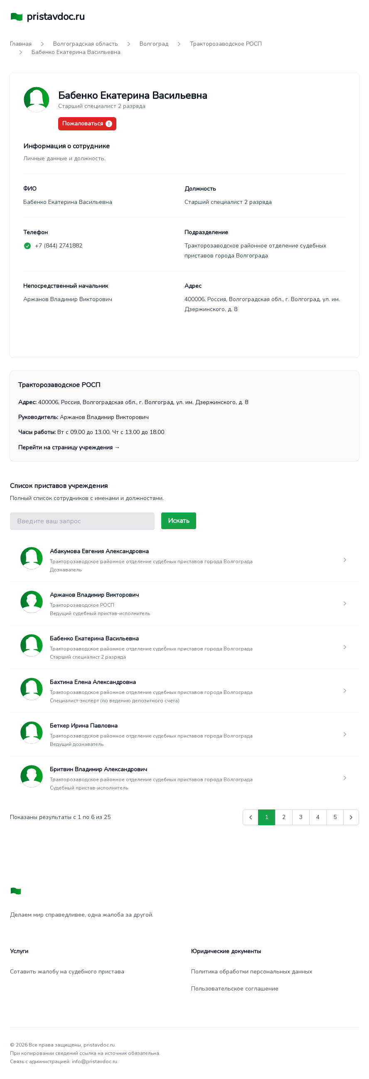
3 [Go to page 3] (301, 817)
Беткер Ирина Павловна (84, 726)
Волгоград (154, 44)
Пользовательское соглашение (234, 989)
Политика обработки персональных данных (251, 972)
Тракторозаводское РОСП (226, 44)
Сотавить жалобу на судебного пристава (67, 972)
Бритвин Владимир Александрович (98, 769)
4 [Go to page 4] (318, 817)
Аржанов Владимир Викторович (94, 595)
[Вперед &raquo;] (351, 817)
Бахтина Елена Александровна (93, 682)
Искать (178, 520)
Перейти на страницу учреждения (69, 447)
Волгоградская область (85, 44)
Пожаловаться (87, 124)
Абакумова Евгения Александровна (99, 551)
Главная (21, 44)
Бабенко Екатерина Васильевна (94, 638)
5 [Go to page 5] (335, 817)
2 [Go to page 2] (283, 817)
